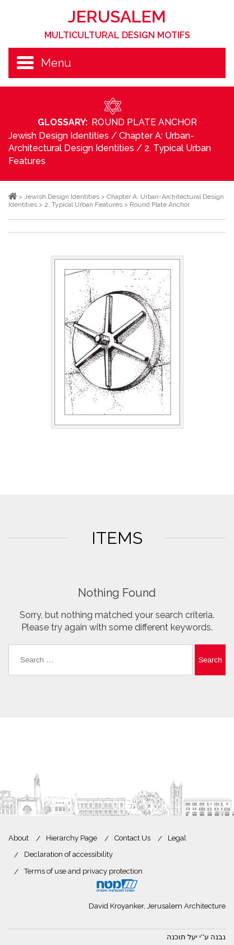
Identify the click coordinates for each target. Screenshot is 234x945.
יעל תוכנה (182, 937)
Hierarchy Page (71, 838)
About (18, 838)
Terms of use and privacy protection (83, 871)
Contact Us (132, 838)
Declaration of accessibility (68, 854)
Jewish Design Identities (58, 135)
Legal (177, 838)
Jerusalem (117, 23)
